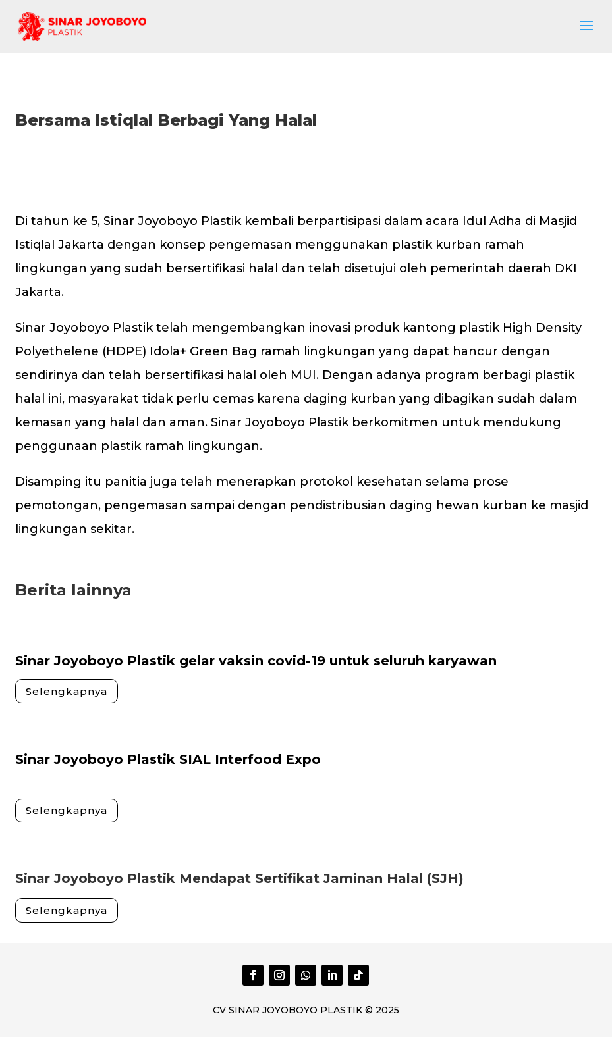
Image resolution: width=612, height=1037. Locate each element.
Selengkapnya (66, 691)
